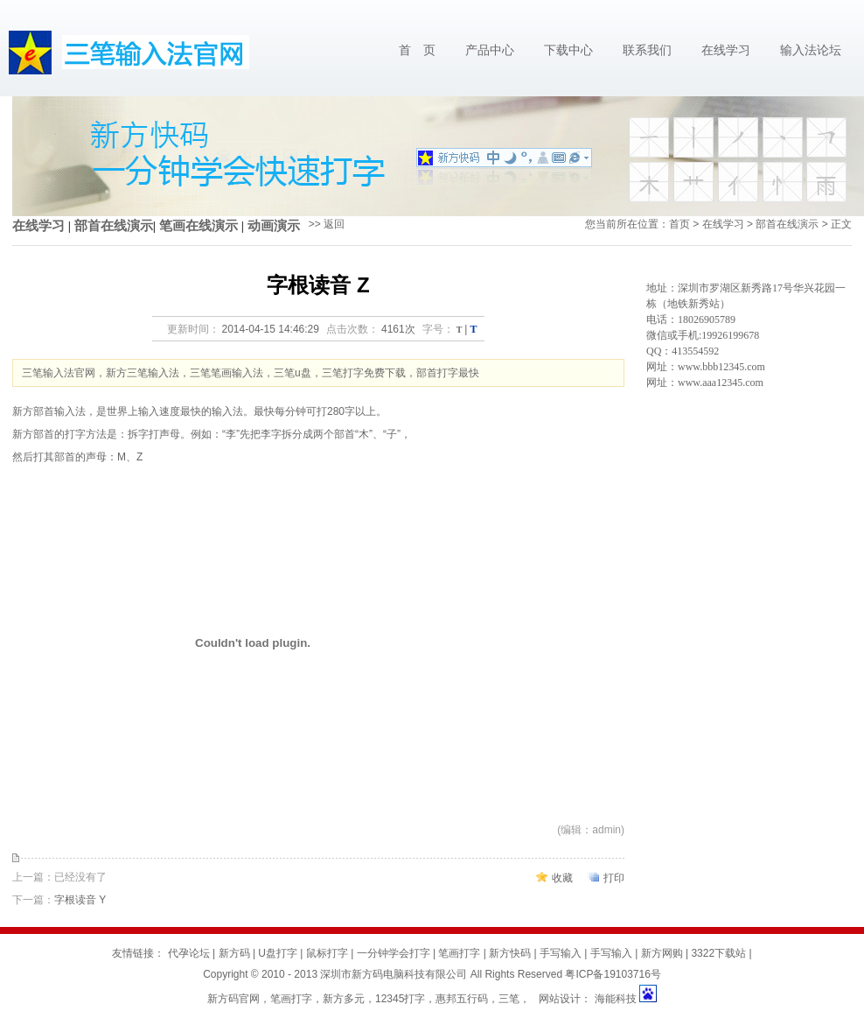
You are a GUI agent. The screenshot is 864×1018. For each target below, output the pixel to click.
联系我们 (647, 50)
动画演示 (273, 226)
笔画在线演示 (198, 226)
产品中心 (489, 50)
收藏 (562, 878)
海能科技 (615, 999)
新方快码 (510, 953)
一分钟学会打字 (393, 953)
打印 (613, 878)
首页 (679, 224)
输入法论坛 (810, 50)
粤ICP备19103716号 (612, 974)
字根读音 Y (80, 900)
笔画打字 (459, 953)
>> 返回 (327, 224)
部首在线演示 (113, 226)
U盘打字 (277, 953)
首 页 (417, 50)
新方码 (234, 953)
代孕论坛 (189, 953)
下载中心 (568, 50)
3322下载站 (718, 953)
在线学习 (725, 50)
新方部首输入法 (49, 411)
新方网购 (662, 953)
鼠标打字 (327, 953)
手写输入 (561, 953)
